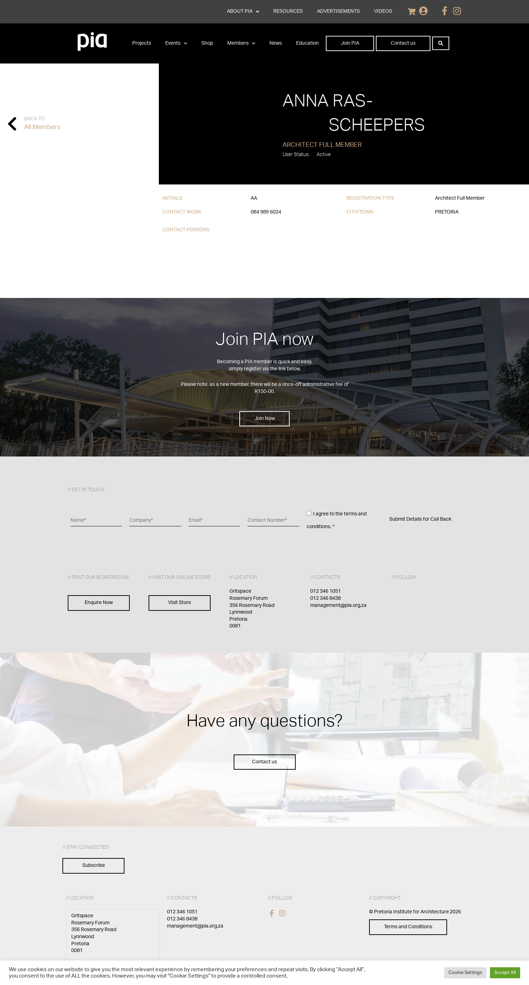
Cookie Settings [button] (465, 972)
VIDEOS (383, 11)
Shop (207, 43)
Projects (141, 43)
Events (176, 43)
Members (241, 43)
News (275, 43)
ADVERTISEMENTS (338, 11)
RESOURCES (288, 11)
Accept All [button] (505, 972)
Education (307, 43)
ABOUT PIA (243, 12)
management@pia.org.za (338, 605)
